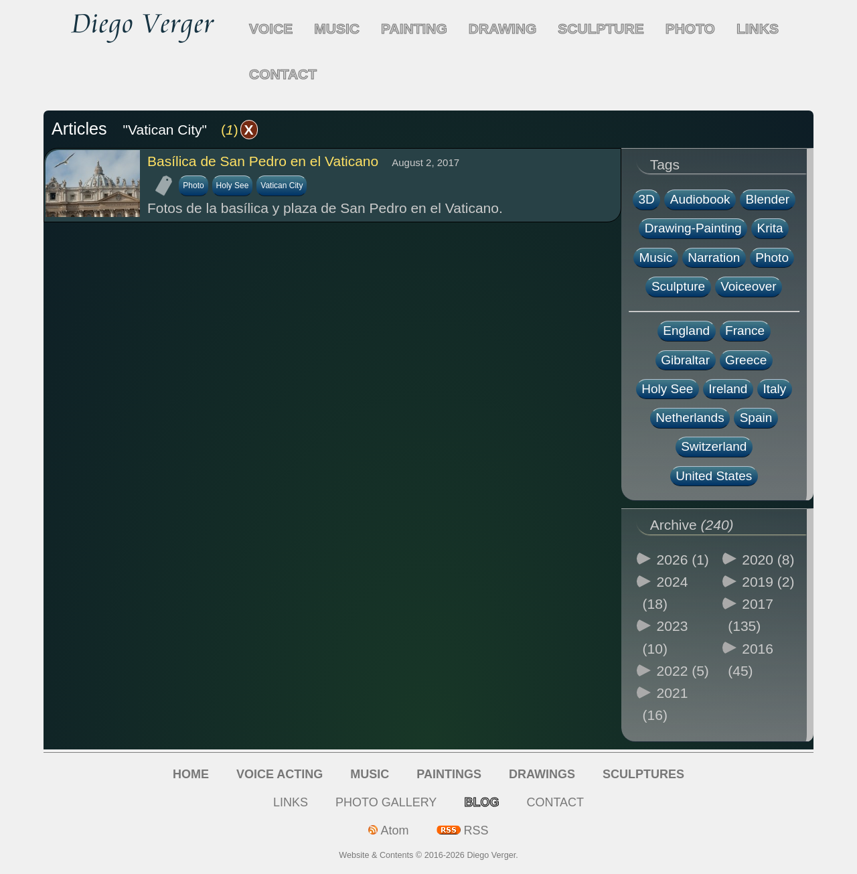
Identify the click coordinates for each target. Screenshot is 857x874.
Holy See (232, 185)
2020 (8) (768, 559)
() (239, 129)
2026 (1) (683, 559)
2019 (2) (768, 581)
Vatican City (281, 185)
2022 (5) (683, 670)
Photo (193, 185)
